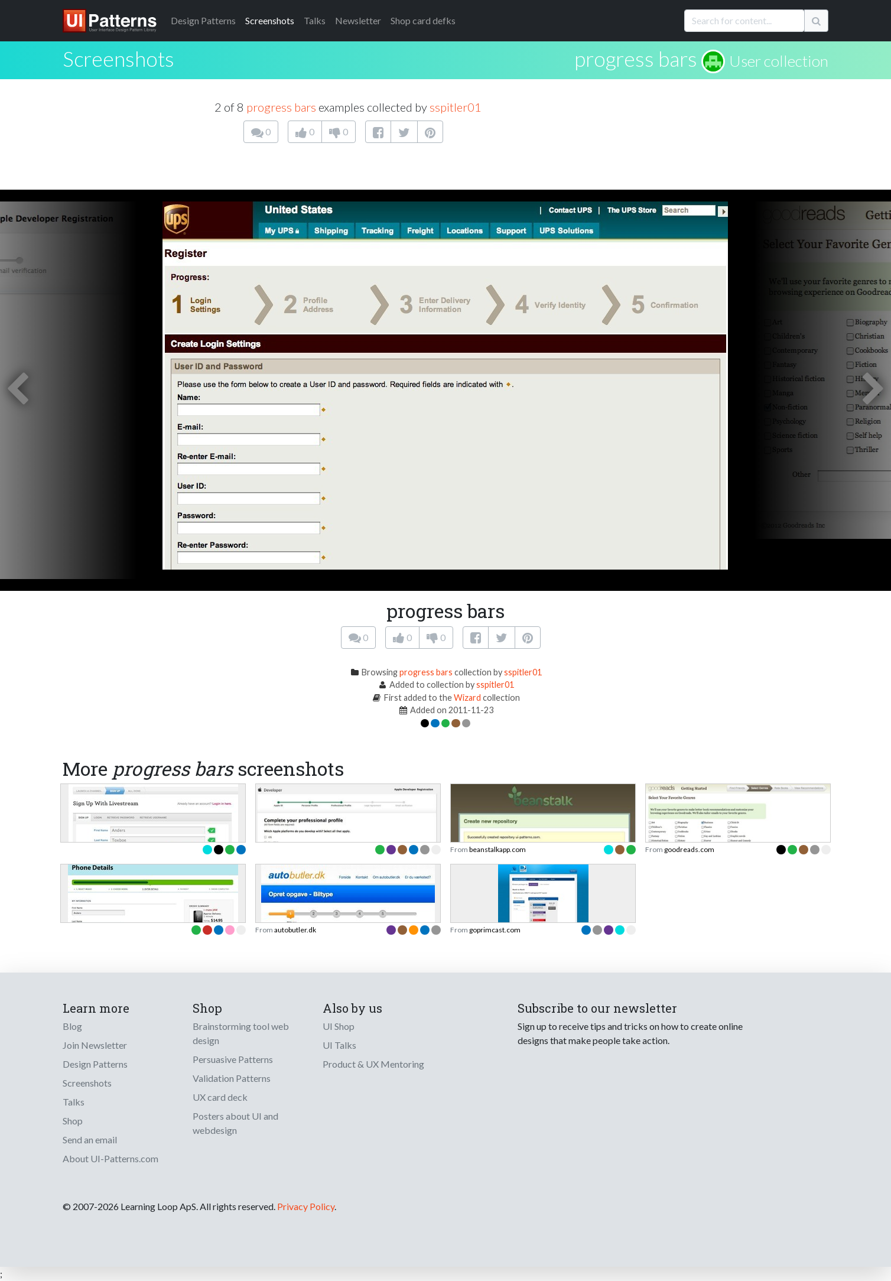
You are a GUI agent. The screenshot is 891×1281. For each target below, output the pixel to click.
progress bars (635, 58)
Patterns (203, 20)
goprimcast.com (495, 929)
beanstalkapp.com (497, 849)
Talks (315, 20)
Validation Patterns (232, 1078)
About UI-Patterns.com (110, 1158)
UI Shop (339, 1026)
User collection (778, 60)
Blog (72, 1026)
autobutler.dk (295, 929)
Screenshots (269, 20)
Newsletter (358, 20)
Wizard (467, 697)
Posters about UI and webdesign (235, 1123)
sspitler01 (456, 107)
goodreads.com (689, 849)
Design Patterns (95, 1063)
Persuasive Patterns (233, 1059)
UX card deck (220, 1097)
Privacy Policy (305, 1206)
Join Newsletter (95, 1045)
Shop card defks (423, 20)
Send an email (90, 1139)
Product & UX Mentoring (373, 1063)
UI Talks (339, 1045)
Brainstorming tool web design (241, 1033)
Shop (73, 1120)
